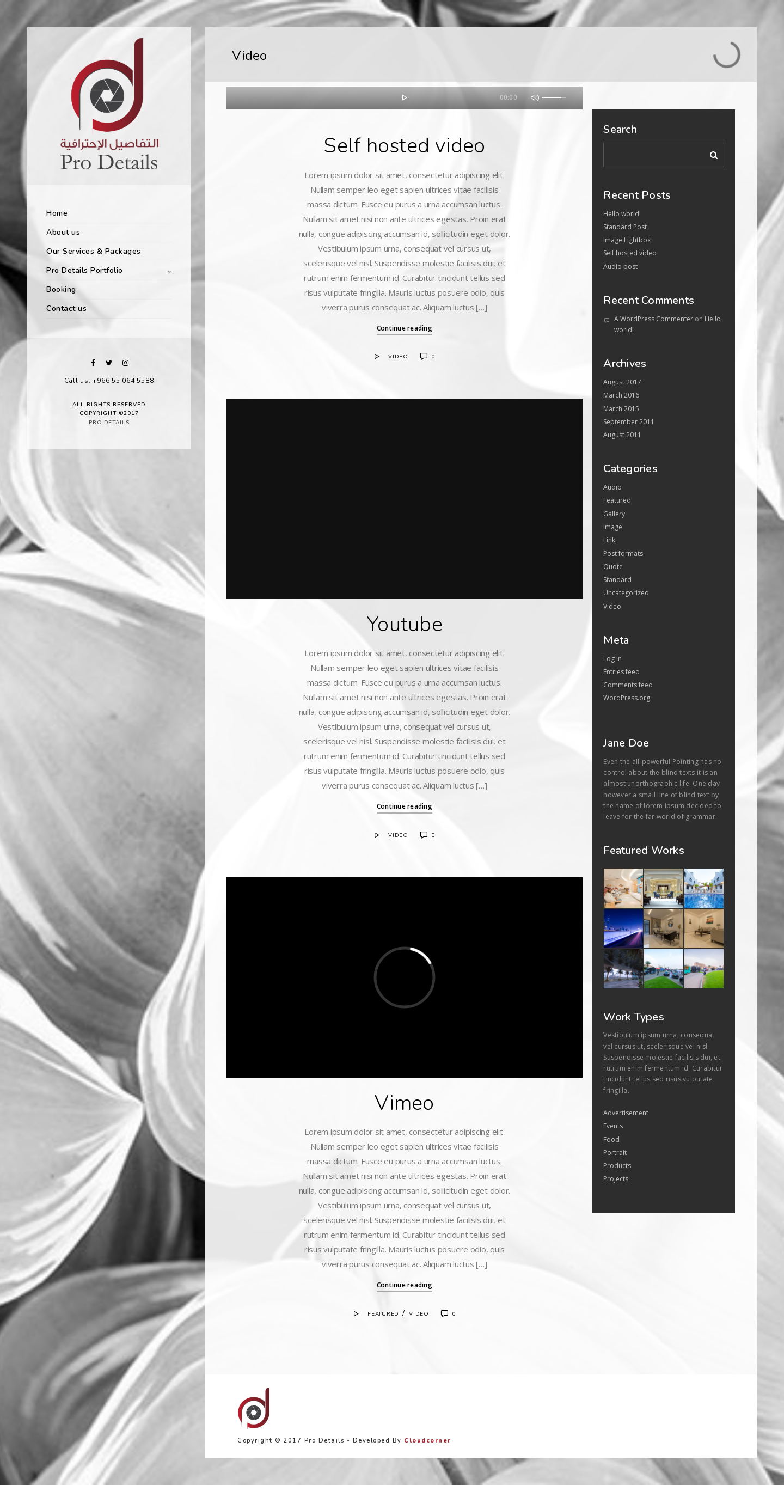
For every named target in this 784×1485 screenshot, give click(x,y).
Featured (383, 1314)
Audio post (620, 266)
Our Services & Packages (93, 251)
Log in (612, 658)
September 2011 (628, 421)
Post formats (623, 553)
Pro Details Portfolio (84, 270)
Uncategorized (626, 592)
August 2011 (622, 434)
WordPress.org (626, 697)
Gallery (614, 513)
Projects (615, 1178)
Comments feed (628, 684)
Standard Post (625, 226)
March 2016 (621, 395)
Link (609, 540)
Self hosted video (404, 146)
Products (617, 1165)
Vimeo (404, 1103)
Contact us (66, 308)
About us (63, 232)
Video (398, 356)
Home (57, 213)
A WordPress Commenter (653, 318)
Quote (613, 566)
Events (613, 1125)
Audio (612, 487)
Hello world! (622, 213)
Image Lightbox (627, 240)
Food (611, 1139)
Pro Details (109, 422)
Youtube (404, 624)
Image (612, 526)
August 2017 (622, 382)
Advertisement (625, 1112)
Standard (617, 579)
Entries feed (621, 671)
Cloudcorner (427, 1441)
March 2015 (621, 408)
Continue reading (404, 328)
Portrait (615, 1152)
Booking (61, 289)
